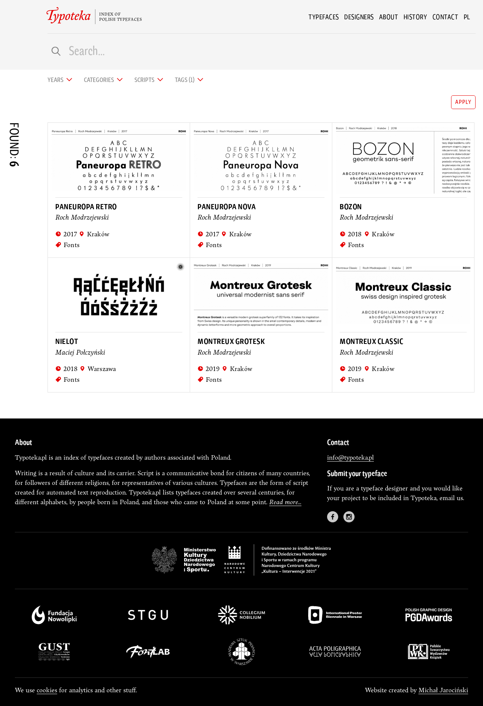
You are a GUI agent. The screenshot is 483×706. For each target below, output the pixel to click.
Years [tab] (56, 79)
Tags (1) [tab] (185, 79)
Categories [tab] (99, 79)
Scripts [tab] (145, 79)
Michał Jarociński (443, 690)
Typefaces (324, 16)
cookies (47, 690)
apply (463, 101)
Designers (359, 16)
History (415, 16)
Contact (445, 16)
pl (467, 16)
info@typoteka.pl (350, 457)
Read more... (285, 502)
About (388, 16)
